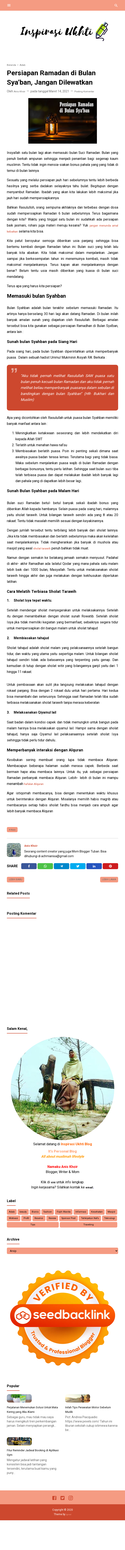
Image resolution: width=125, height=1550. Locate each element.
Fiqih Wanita (84, 1217)
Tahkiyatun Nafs (47, 1233)
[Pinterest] (110, 868)
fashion (63, 1217)
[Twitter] (45, 868)
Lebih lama (107, 883)
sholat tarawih (43, 548)
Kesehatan (17, 1225)
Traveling (107, 1233)
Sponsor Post (19, 1233)
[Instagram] (70, 1528)
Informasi (107, 1217)
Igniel (68, 1544)
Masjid (37, 1225)
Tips (90, 1233)
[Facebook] (28, 868)
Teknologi (73, 1233)
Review (108, 1225)
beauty (30, 1217)
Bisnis (46, 1217)
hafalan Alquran (35, 784)
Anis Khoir (32, 847)
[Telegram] (61, 868)
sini (53, 1187)
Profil (73, 1225)
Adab (14, 830)
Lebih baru (17, 883)
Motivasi (55, 1225)
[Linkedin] (94, 868)
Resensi (90, 1225)
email (89, 1192)
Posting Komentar (88, 91)
